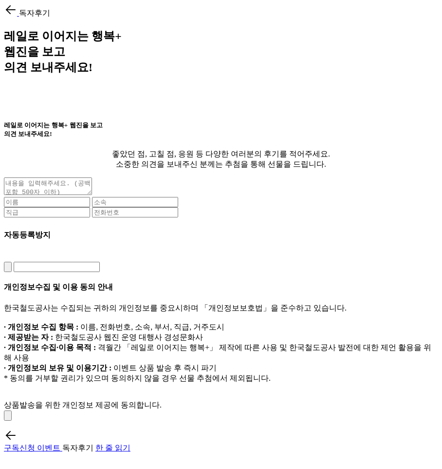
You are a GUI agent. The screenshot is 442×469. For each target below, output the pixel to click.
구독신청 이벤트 (33, 451)
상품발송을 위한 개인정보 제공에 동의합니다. (83, 408)
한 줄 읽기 (112, 451)
